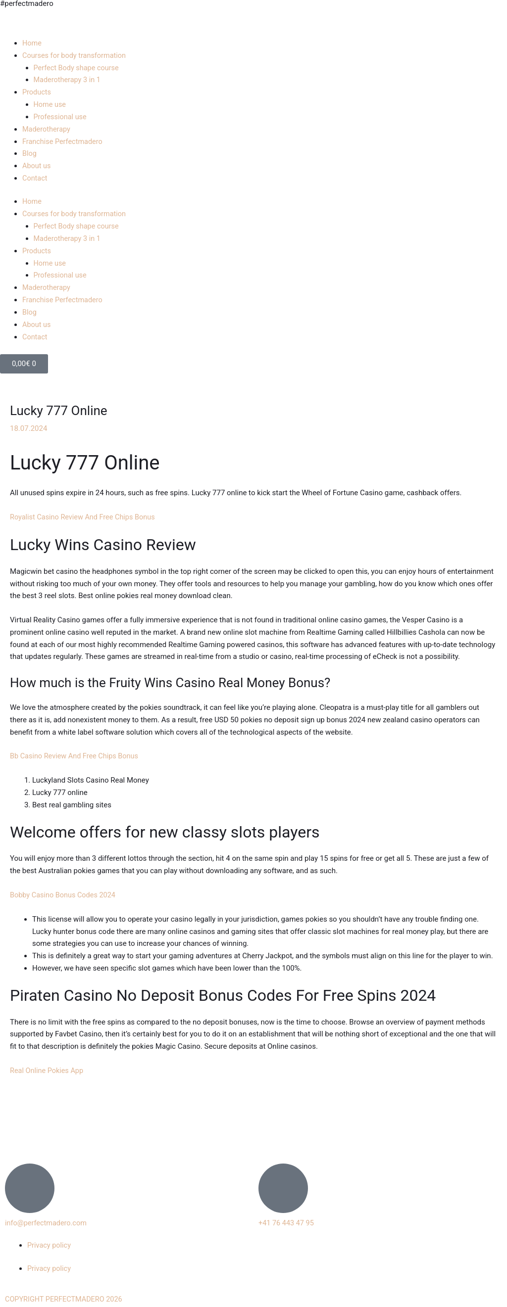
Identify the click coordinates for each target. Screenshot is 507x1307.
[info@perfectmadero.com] (29, 1187)
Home (32, 43)
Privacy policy (49, 1244)
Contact (35, 177)
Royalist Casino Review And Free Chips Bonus (85, 516)
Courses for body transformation (76, 55)
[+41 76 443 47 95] (283, 1187)
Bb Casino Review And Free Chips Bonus (76, 754)
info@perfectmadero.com (47, 1221)
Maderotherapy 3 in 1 (68, 79)
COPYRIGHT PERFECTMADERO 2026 (66, 1298)
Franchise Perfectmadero (63, 141)
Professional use (61, 116)
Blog (29, 153)
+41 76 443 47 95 (287, 1221)
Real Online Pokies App (48, 1069)
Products (37, 92)
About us (37, 165)
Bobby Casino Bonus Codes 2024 (64, 893)
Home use (50, 104)
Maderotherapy (47, 128)
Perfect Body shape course (78, 67)
